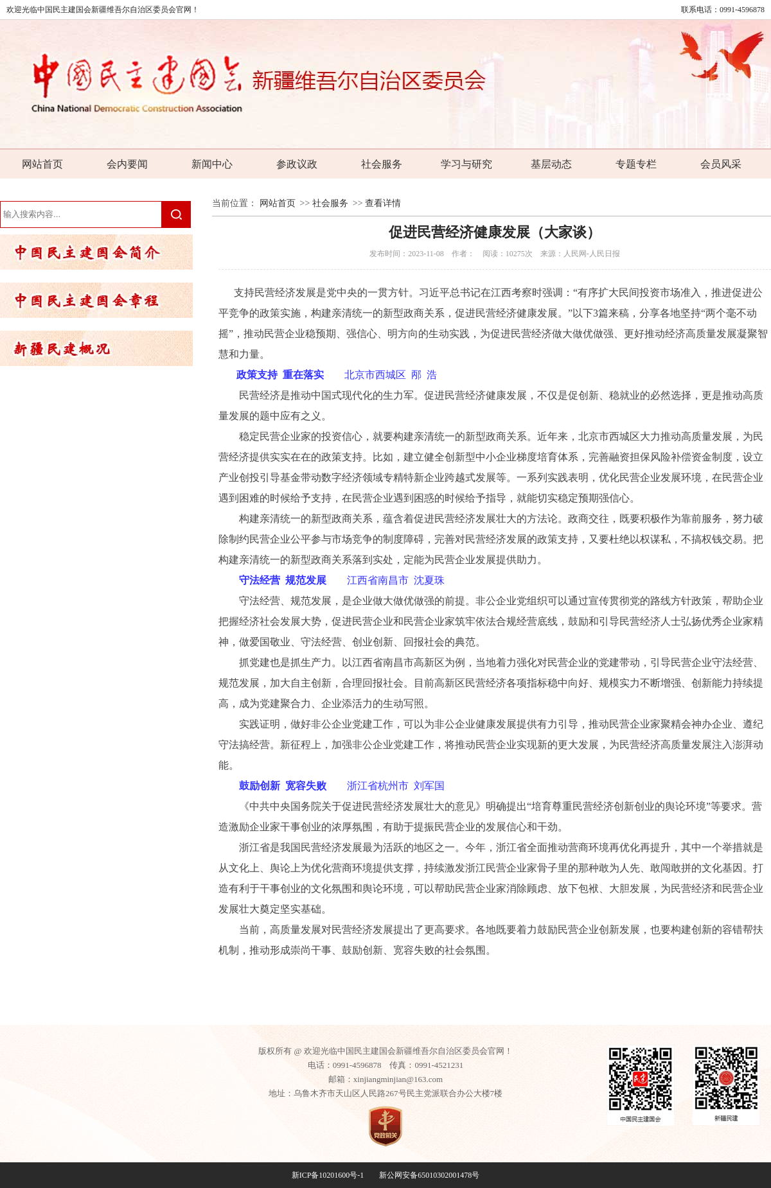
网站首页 (42, 164)
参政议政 (296, 164)
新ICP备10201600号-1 (328, 1175)
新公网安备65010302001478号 (429, 1175)
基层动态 (551, 164)
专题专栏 (636, 164)
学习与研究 (466, 164)
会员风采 (720, 164)
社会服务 (381, 164)
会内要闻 (127, 164)
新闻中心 (212, 164)
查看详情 (383, 203)
